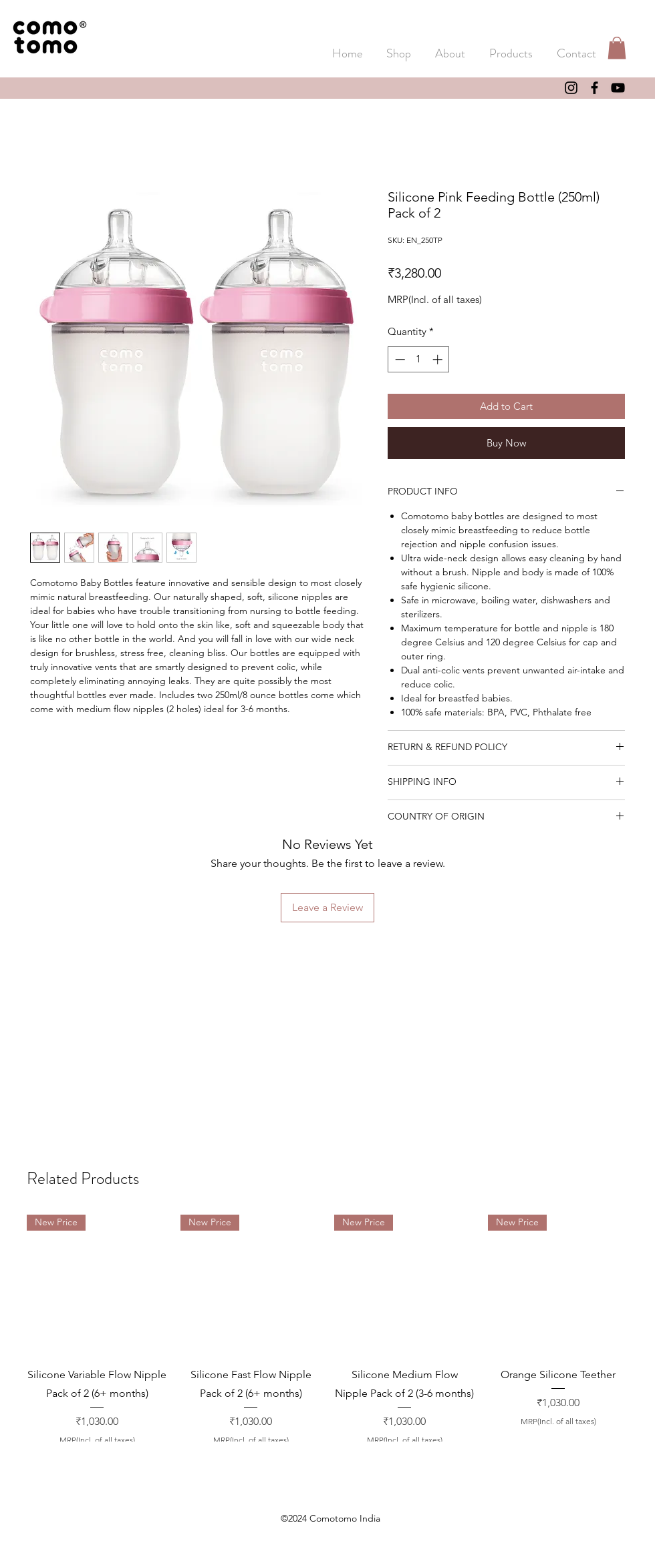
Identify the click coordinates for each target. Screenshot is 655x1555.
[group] (327, 1330)
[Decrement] (399, 359)
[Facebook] (594, 87)
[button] (511, 47)
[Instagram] (571, 87)
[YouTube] (618, 87)
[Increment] (439, 359)
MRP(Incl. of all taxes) (435, 299)
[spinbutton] (419, 359)
